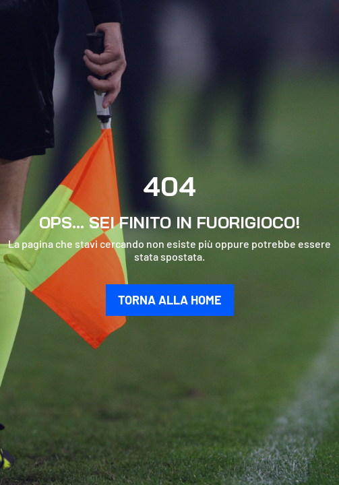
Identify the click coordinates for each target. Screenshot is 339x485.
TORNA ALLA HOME (170, 299)
